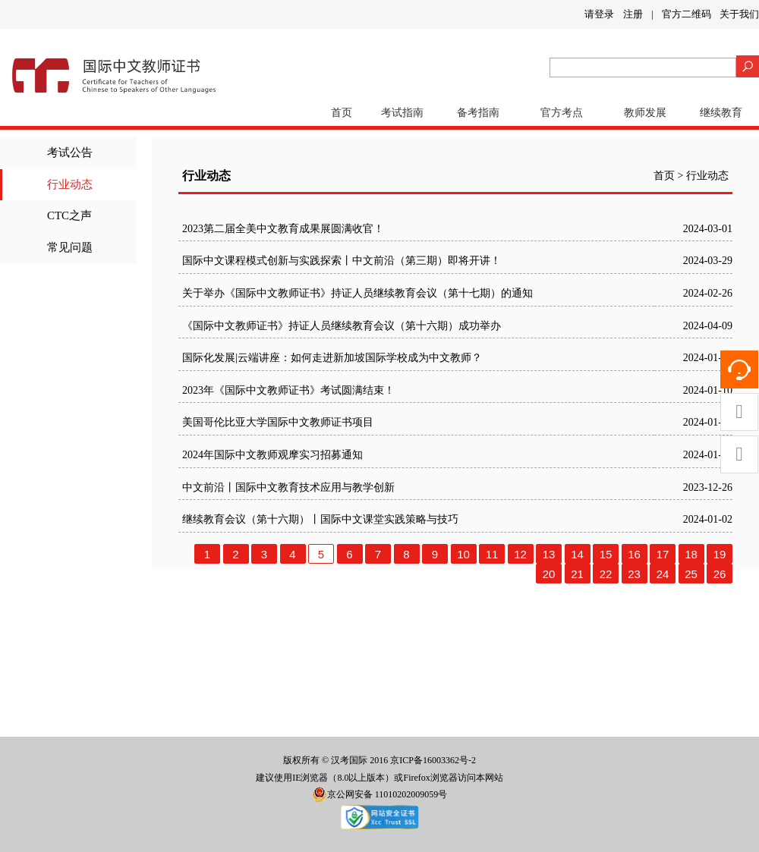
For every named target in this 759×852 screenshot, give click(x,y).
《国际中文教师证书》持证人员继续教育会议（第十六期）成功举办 (341, 326)
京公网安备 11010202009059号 (380, 794)
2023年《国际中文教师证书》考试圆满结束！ (288, 390)
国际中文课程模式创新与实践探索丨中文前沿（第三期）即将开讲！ (341, 260)
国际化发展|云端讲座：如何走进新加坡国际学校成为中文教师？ (332, 357)
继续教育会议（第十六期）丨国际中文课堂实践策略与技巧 (320, 519)
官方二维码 (686, 14)
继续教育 (721, 112)
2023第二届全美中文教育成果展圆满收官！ (283, 228)
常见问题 (70, 247)
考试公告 (70, 152)
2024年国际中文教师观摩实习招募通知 (272, 455)
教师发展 (645, 112)
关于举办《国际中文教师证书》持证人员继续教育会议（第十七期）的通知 (357, 293)
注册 (633, 14)
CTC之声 (69, 215)
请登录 (599, 14)
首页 (341, 112)
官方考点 (561, 112)
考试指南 (402, 112)
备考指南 (478, 112)
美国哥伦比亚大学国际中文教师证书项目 (277, 422)
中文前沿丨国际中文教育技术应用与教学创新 (288, 487)
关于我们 (739, 14)
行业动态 (70, 184)
